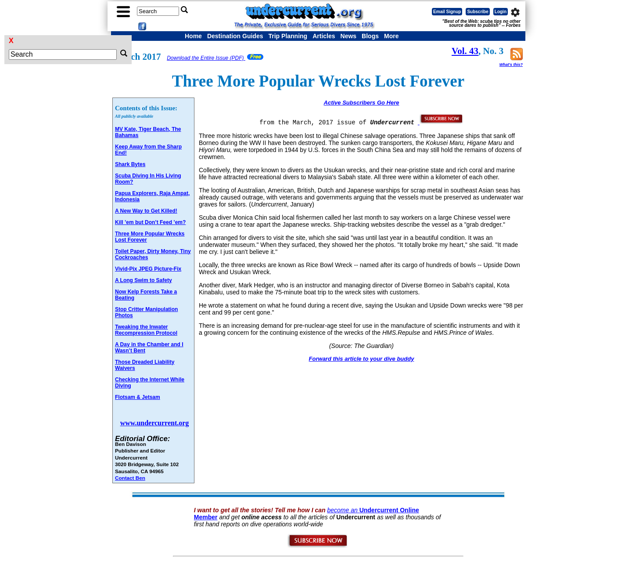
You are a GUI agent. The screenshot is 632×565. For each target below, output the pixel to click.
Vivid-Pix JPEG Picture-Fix (148, 269)
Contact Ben (130, 478)
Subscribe (477, 11)
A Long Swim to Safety (143, 280)
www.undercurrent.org (154, 423)
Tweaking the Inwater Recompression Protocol (146, 330)
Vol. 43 (465, 51)
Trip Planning (287, 36)
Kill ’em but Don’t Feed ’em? (150, 222)
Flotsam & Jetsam (137, 397)
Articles (323, 36)
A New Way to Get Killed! (146, 211)
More (391, 36)
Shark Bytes (130, 164)
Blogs (370, 36)
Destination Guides (235, 36)
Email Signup (447, 11)
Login (500, 11)
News (349, 36)
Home (193, 36)
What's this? (511, 64)
